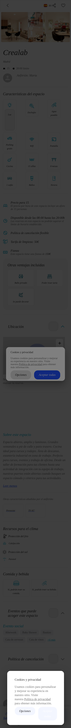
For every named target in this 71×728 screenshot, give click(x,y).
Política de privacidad (37, 699)
